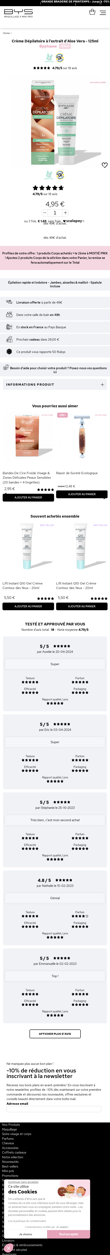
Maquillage (9, 1129)
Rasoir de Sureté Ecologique (77, 473)
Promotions (10, 1176)
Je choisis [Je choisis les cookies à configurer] (25, 1234)
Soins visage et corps (16, 1134)
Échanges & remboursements (22, 1245)
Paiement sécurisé (14, 1250)
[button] (9, 1248)
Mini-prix (8, 1171)
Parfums (8, 1139)
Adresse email (17, 1104)
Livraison (8, 1241)
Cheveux (8, 1143)
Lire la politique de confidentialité (27, 1221)
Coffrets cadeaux (14, 1152)
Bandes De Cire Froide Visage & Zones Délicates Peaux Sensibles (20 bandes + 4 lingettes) (27, 477)
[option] (55, 122)
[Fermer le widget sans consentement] (23, 1182)
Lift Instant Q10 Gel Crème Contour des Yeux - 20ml (22, 585)
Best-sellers (10, 1166)
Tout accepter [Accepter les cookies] (68, 1234)
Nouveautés (10, 1162)
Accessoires (10, 1148)
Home (6, 33)
